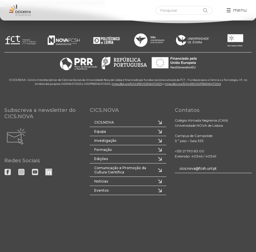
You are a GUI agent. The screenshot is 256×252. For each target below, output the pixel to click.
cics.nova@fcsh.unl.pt (198, 168)
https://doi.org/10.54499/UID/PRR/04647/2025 (193, 83)
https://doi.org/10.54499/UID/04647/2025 (137, 83)
